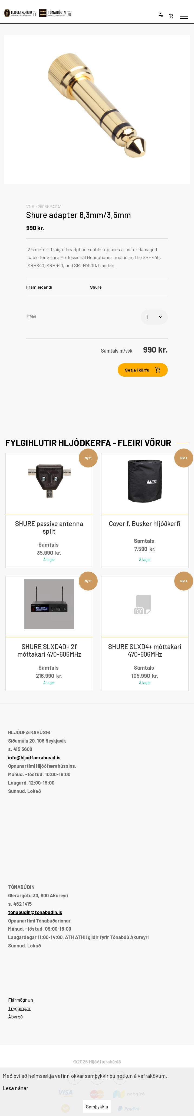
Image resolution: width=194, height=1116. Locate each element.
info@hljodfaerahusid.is (34, 757)
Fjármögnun (20, 1000)
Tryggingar (19, 1008)
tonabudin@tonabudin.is (35, 912)
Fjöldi (31, 316)
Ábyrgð (15, 1017)
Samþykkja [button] (97, 1106)
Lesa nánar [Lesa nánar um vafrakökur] (15, 1088)
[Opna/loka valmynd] (184, 16)
